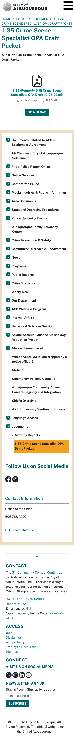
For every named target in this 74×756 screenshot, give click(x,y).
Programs (19, 266)
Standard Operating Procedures (35, 210)
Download (37, 112)
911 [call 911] (28, 608)
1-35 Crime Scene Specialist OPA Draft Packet (39, 446)
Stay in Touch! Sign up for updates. (31, 689)
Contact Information (24, 498)
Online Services (23, 175)
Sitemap (12, 651)
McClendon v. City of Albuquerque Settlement (37, 155)
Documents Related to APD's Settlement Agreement (33, 142)
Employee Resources (21, 647)
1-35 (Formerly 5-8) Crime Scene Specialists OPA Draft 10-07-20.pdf (37, 92)
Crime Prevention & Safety (31, 240)
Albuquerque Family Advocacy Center (35, 229)
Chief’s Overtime (24, 401)
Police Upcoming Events (29, 218)
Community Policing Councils (33, 379)
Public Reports (23, 275)
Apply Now (20, 292)
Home (6, 19)
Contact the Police (25, 184)
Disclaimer (13, 637)
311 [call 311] (15, 599)
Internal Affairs (23, 318)
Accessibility (15, 642)
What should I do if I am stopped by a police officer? (39, 359)
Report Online (16, 604)
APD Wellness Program (29, 309)
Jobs (9, 633)
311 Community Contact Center (34, 572)
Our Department (24, 300)
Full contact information (20, 530)
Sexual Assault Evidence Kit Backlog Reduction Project (39, 337)
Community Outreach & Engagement (39, 249)
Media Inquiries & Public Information (39, 192)
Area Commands (24, 201)
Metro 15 (19, 370)
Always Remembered (27, 348)
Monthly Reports (27, 435)
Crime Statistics (24, 283)
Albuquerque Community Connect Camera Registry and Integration (37, 390)
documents (42, 19)
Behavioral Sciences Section (32, 326)
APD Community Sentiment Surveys (38, 409)
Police (21, 19)
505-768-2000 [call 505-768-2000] (33, 599)
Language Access (25, 418)
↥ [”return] (37, 558)
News (16, 257)
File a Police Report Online (31, 167)
